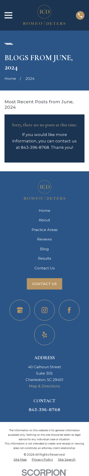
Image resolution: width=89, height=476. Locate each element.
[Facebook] (69, 310)
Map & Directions (44, 386)
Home (44, 210)
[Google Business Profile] (19, 310)
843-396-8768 (44, 409)
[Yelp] (44, 334)
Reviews (44, 239)
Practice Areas (44, 229)
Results (44, 258)
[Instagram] (44, 310)
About (44, 220)
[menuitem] (20, 459)
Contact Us (44, 268)
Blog (44, 249)
